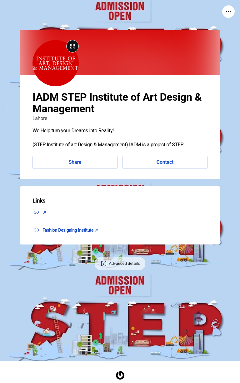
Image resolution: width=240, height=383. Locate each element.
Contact (165, 162)
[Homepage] (120, 375)
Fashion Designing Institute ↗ (70, 230)
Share (75, 162)
